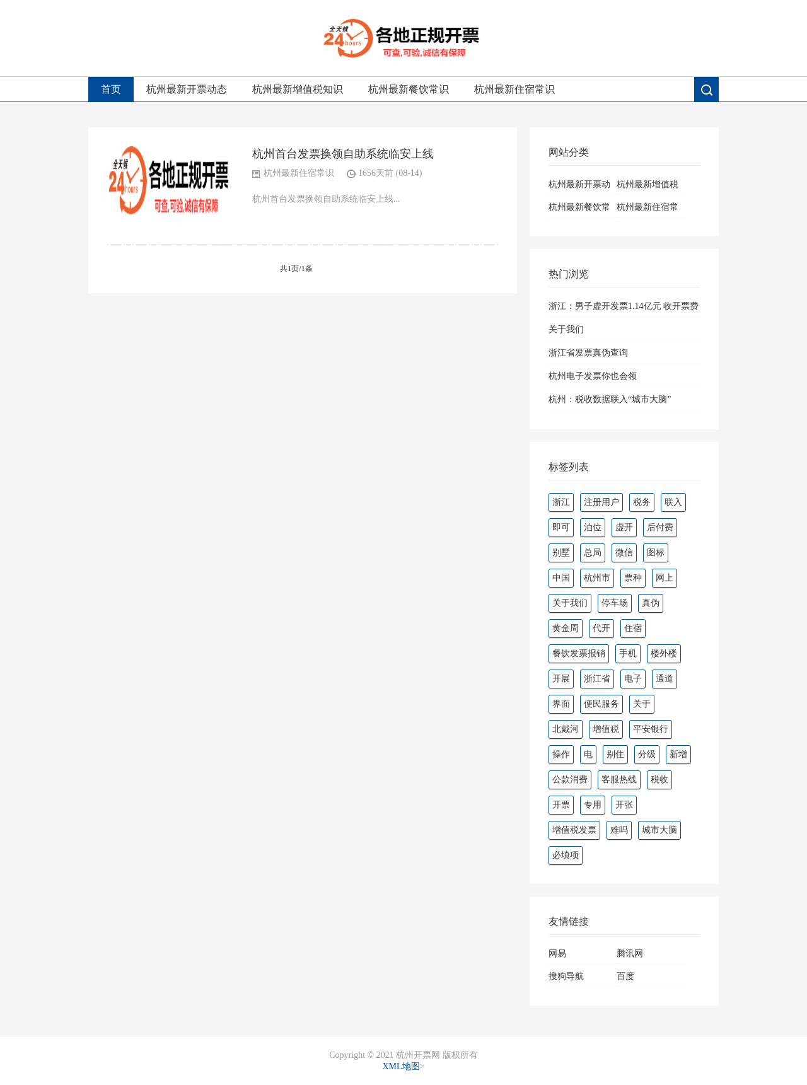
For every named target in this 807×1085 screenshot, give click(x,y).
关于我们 (566, 329)
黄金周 (565, 628)
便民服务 (601, 704)
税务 (642, 502)
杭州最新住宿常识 (514, 89)
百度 (625, 976)
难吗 (619, 830)
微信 (624, 552)
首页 (111, 89)
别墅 (561, 552)
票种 (633, 578)
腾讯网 (630, 953)
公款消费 (570, 779)
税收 (659, 779)
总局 (592, 552)
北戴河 (565, 729)
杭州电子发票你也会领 (593, 376)
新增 (678, 754)
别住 (615, 754)
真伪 (650, 603)
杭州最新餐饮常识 (408, 89)
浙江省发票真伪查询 (588, 352)
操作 (561, 754)
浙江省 (597, 678)
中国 (561, 578)
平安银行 (650, 729)
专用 (592, 804)
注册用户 (601, 502)
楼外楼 (664, 653)
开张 (624, 804)
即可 (561, 527)
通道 (664, 678)
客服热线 (619, 779)
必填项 (565, 855)
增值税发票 (574, 830)
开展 (561, 678)
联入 (673, 502)
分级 (647, 754)
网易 (557, 953)
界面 (561, 704)
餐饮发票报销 (578, 653)
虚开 (624, 527)
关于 (642, 704)
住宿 (633, 628)
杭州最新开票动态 (186, 89)
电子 (633, 678)
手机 (628, 653)
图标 (656, 552)
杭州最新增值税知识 (297, 89)
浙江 (561, 502)
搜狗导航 (566, 976)
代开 (601, 628)
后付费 (660, 527)
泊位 (592, 527)
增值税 (606, 729)
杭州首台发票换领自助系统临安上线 (343, 154)
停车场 (614, 603)
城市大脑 (659, 830)
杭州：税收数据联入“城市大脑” (610, 399)
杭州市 (597, 578)
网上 (664, 578)
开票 (561, 804)
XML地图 (400, 1066)
